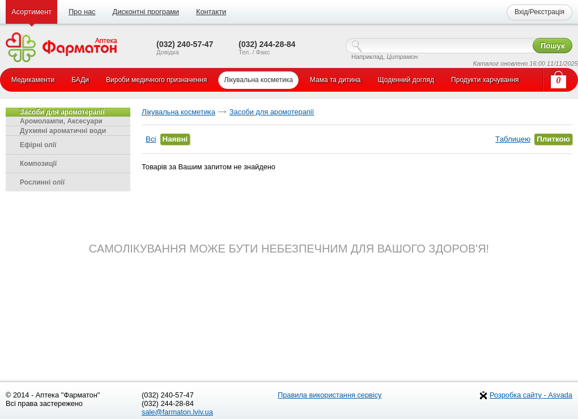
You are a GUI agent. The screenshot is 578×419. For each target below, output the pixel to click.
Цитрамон (402, 56)
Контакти (211, 11)
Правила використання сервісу (330, 395)
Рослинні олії (42, 182)
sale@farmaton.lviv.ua (177, 412)
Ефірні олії (38, 145)
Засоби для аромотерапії (272, 112)
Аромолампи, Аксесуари (61, 121)
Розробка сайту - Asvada (531, 395)
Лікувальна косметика (178, 112)
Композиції (38, 164)
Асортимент (31, 11)
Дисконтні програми (145, 11)
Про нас (82, 11)
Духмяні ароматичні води (63, 131)
